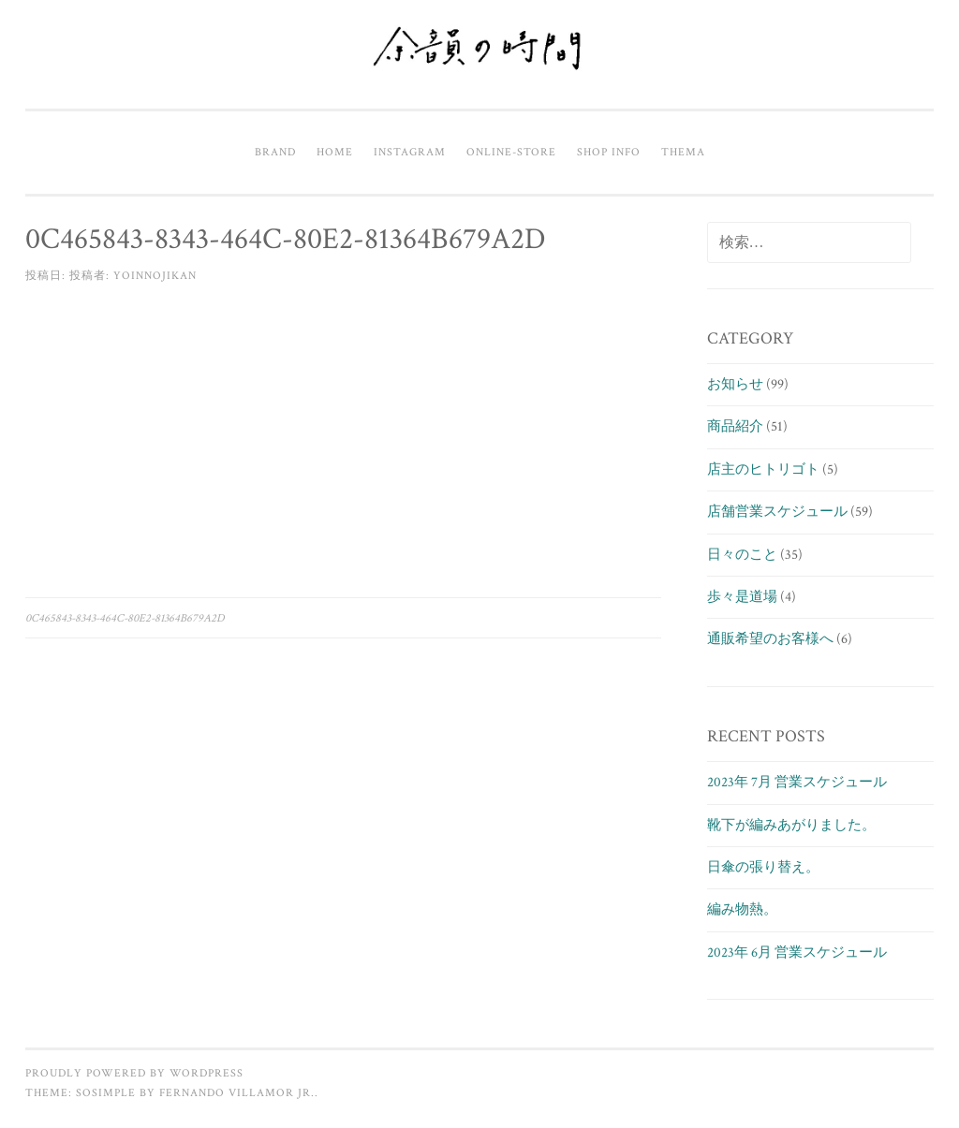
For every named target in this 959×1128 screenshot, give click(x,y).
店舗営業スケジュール (777, 511)
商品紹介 (735, 426)
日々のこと (742, 555)
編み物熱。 (742, 909)
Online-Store (511, 151)
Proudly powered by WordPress (134, 1072)
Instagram (410, 151)
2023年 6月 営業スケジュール (797, 952)
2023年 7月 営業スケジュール (797, 782)
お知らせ (735, 384)
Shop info (609, 151)
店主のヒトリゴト (763, 469)
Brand (275, 151)
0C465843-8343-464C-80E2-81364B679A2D (125, 617)
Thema (683, 151)
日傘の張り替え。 (763, 867)
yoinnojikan (155, 275)
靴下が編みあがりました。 (791, 825)
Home (335, 151)
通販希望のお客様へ (770, 639)
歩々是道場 (742, 597)
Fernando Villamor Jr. (237, 1092)
